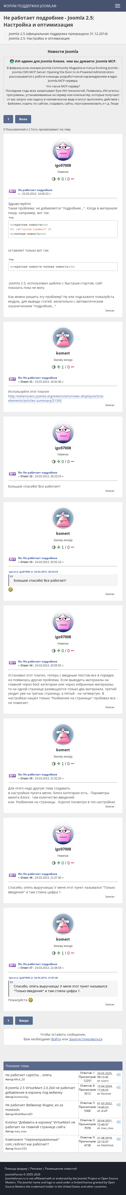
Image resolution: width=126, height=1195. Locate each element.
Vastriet (106, 1093)
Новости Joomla (63, 51)
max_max (20, 1131)
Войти (56, 1039)
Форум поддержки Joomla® (30, 5)
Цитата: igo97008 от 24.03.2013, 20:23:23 (33, 571)
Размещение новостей (61, 1169)
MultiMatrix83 (23, 1114)
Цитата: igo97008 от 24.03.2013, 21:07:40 (33, 977)
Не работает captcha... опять (28, 1075)
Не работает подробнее (35, 190)
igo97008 (63, 165)
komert (63, 353)
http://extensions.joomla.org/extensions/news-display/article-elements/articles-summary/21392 (56, 398)
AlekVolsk (107, 1145)
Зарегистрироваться (85, 1039)
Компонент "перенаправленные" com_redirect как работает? (32, 1141)
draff (104, 1111)
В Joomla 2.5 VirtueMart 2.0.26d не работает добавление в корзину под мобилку (40, 1090)
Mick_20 (19, 1079)
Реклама (36, 1169)
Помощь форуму (16, 1169)
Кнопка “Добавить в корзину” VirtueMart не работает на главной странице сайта (40, 1124)
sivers (105, 1080)
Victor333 (20, 1148)
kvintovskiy (21, 1097)
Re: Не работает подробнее (37, 377)
